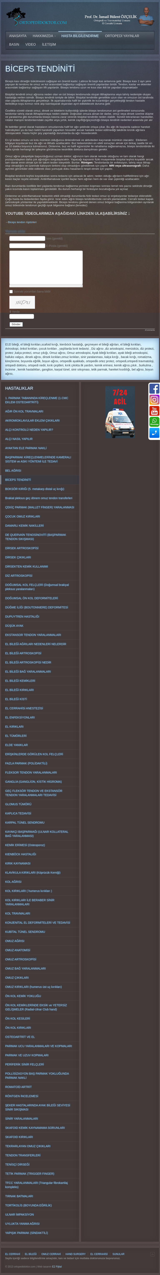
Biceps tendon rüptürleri (22, 222)
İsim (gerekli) (54, 238)
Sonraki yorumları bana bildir (32, 291)
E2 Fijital (57, 1266)
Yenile (16, 311)
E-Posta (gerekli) (57, 245)
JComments (150, 330)
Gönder (16, 324)
